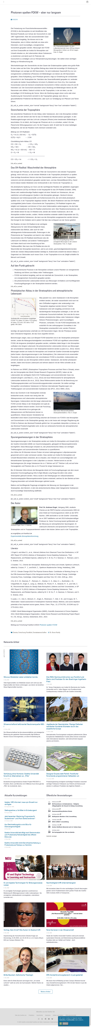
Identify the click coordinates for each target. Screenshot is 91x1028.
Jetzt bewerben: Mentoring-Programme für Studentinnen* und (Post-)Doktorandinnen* (20, 820)
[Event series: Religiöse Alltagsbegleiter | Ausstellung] (60, 804)
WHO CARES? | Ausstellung (60, 824)
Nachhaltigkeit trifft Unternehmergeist (61, 885)
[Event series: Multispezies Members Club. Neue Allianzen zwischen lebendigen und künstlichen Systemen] (60, 817)
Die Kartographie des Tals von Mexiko (63, 835)
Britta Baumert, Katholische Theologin (18, 977)
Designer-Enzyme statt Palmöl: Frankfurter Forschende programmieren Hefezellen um (62, 777)
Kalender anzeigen (51, 839)
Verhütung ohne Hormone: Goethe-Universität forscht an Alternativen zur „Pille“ (21, 777)
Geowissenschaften (40, 635)
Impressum (46, 1024)
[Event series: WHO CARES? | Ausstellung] (60, 822)
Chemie (15, 635)
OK (60, 1023)
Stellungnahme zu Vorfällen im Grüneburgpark (21, 813)
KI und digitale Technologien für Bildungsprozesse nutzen (23, 886)
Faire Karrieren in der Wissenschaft (60, 932)
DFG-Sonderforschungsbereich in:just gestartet (64, 977)
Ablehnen (65, 1023)
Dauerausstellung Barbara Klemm (62, 814)
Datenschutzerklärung (57, 1024)
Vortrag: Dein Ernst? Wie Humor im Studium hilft (22, 932)
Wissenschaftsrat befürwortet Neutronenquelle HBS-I (24, 728)
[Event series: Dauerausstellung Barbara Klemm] (60, 811)
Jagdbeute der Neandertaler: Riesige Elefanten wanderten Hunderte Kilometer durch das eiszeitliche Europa (64, 729)
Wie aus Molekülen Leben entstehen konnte (21, 679)
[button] (45, 994)
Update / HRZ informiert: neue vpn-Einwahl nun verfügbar (21, 806)
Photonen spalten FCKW (48, 627)
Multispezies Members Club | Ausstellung (64, 819)
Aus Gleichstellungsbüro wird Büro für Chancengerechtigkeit (18, 828)
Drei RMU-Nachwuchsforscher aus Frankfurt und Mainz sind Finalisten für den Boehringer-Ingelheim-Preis (66, 681)
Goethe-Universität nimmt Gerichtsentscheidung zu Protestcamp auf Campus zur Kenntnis (23, 846)
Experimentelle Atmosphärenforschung (24, 539)
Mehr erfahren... (79, 1020)
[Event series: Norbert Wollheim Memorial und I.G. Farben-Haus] (60, 827)
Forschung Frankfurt (25, 635)
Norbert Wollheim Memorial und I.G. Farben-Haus (66, 829)
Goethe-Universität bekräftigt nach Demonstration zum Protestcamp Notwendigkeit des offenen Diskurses (22, 837)
